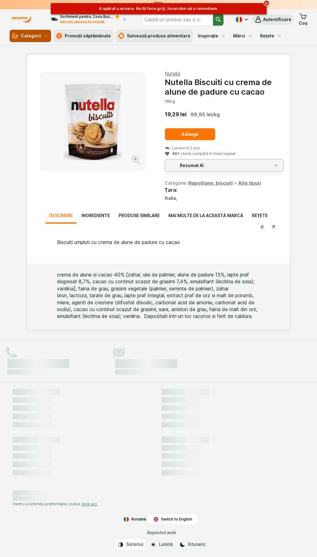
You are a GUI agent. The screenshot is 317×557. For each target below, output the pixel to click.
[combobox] (177, 19)
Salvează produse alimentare (154, 36)
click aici (89, 504)
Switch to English (173, 519)
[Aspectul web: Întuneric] (192, 544)
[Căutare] (218, 19)
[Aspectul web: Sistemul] (130, 544)
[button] (273, 19)
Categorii (30, 36)
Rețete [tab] (260, 215)
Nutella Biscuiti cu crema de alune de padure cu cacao (218, 86)
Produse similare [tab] (139, 215)
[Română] (241, 19)
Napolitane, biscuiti (210, 183)
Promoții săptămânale (83, 36)
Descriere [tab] (61, 215)
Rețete (271, 35)
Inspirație (212, 35)
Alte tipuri (249, 183)
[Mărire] (136, 161)
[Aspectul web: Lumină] (161, 544)
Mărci (243, 35)
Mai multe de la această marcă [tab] (205, 215)
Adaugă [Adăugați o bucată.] (190, 134)
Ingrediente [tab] (95, 215)
